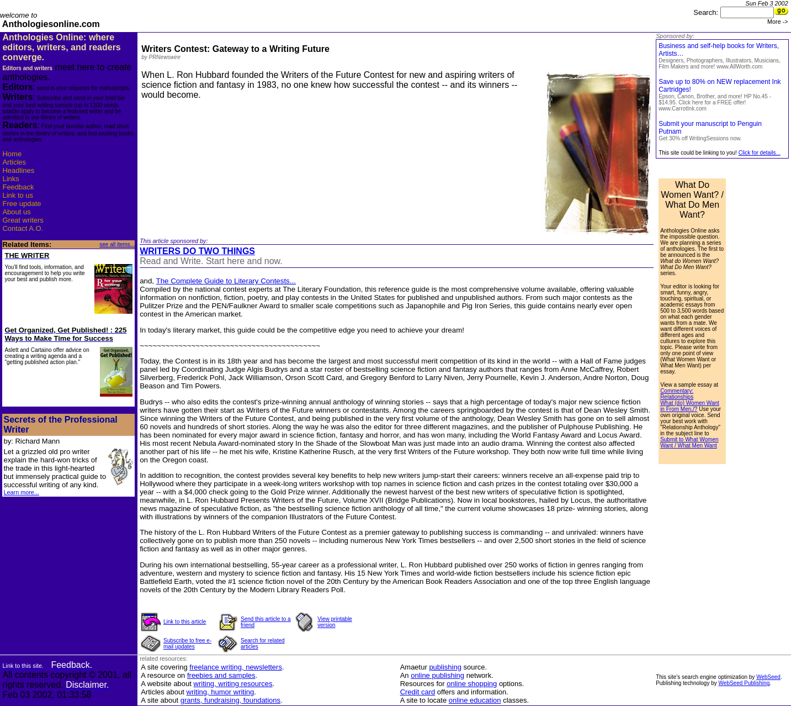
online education (475, 700)
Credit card (418, 692)
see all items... (117, 244)
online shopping (472, 683)
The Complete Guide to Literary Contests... (226, 281)
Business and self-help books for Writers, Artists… (720, 56)
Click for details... (760, 153)
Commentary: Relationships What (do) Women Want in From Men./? (689, 400)
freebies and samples (221, 675)
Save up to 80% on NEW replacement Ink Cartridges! (720, 95)
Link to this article (184, 622)
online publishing (437, 675)
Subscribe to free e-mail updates (187, 643)
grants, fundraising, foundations (230, 700)
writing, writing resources (233, 683)
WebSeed (768, 677)
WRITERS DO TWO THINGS (197, 251)
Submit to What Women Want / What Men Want (689, 442)
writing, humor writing (220, 692)
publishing (445, 667)
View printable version (334, 622)
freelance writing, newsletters (235, 667)
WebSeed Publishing (744, 683)
